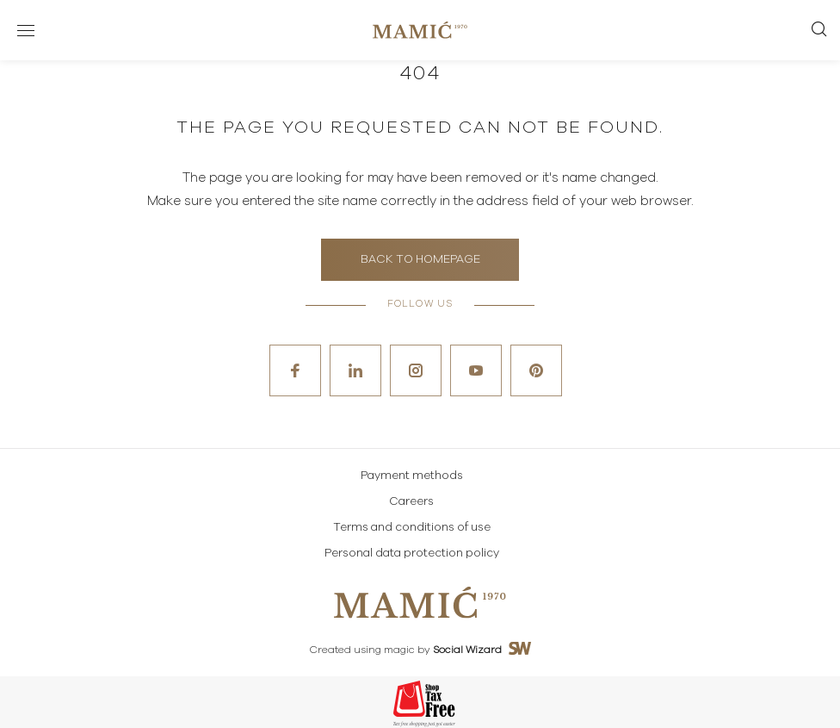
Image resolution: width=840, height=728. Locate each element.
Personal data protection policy (411, 553)
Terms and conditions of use (412, 527)
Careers (411, 501)
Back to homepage (420, 259)
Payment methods (412, 476)
